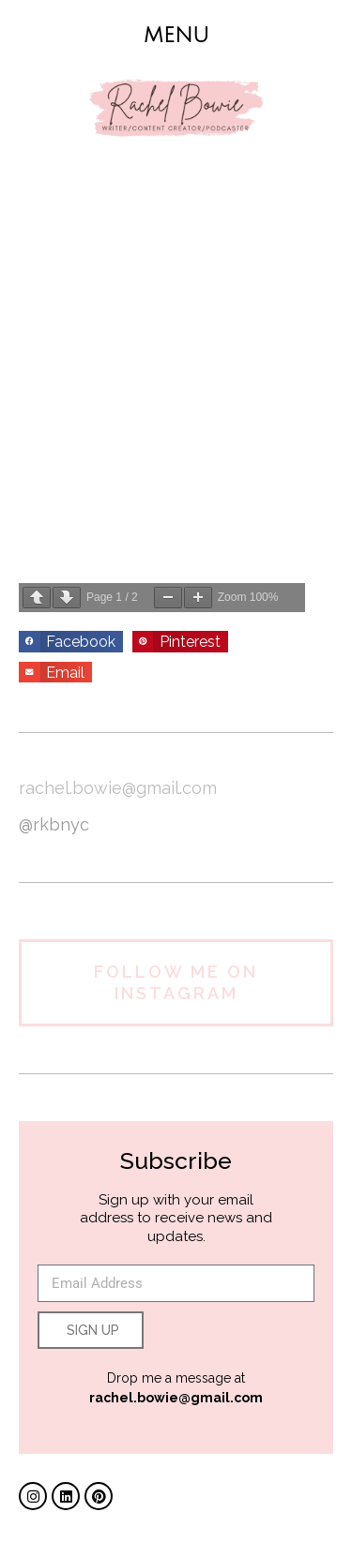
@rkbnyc (54, 824)
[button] (176, 35)
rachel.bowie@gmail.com (118, 788)
